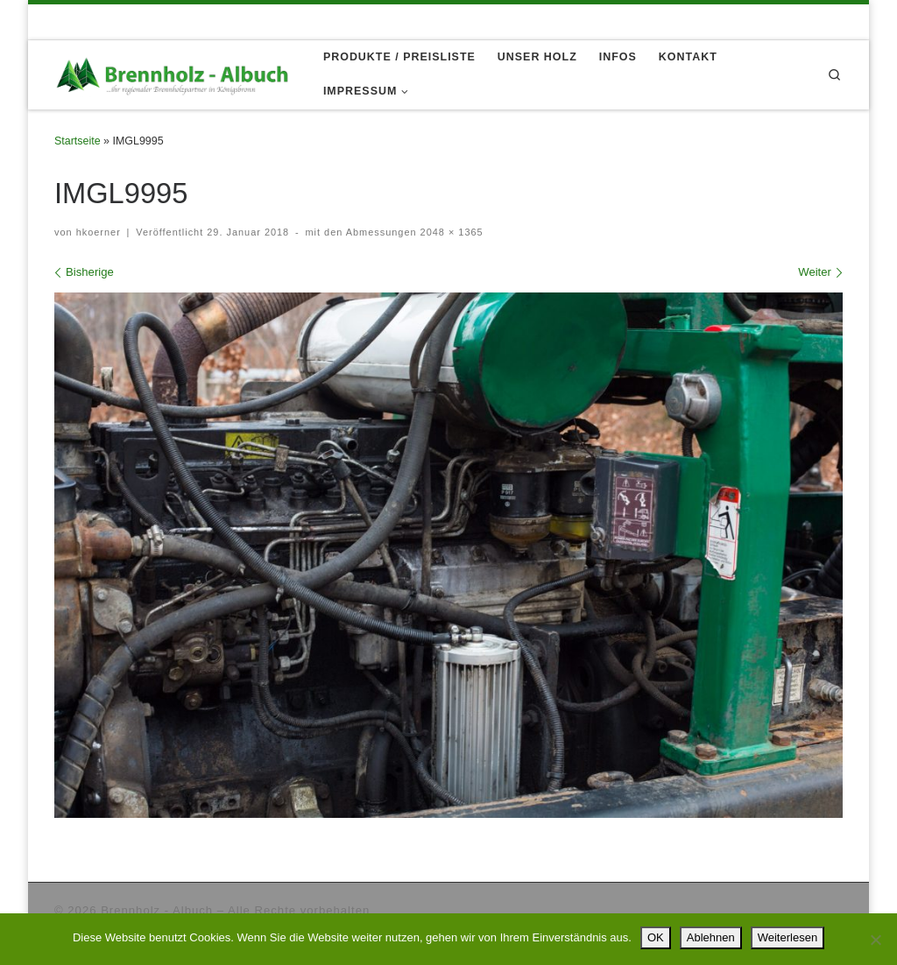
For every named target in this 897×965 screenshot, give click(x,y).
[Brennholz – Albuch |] (175, 73)
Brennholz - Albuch (157, 910)
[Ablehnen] (875, 939)
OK (655, 937)
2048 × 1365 (450, 232)
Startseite (77, 141)
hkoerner (98, 232)
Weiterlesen (787, 937)
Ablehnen (711, 937)
